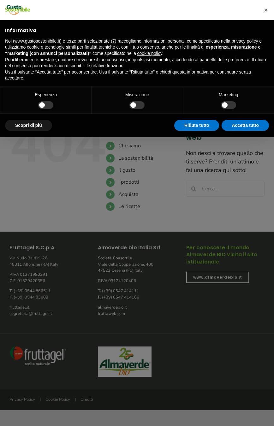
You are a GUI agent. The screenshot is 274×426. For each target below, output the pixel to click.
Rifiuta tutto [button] (196, 125)
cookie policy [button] (149, 53)
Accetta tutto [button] (245, 125)
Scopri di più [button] (28, 125)
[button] (266, 10)
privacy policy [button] (244, 41)
